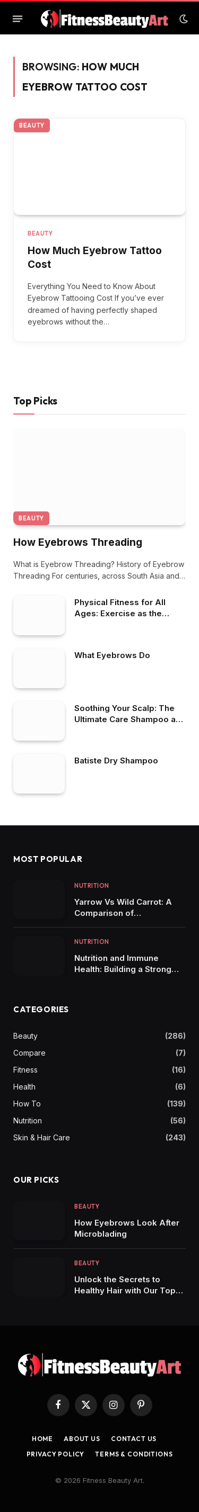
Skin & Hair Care (41, 1137)
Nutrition (27, 1120)
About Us (82, 1439)
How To (27, 1103)
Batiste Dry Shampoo (116, 760)
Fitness (25, 1069)
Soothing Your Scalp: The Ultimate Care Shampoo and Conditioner (130, 719)
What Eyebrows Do (112, 655)
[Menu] (17, 19)
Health (24, 1086)
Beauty (32, 125)
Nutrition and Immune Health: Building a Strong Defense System (122, 969)
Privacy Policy (56, 1454)
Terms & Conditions (133, 1454)
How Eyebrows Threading (77, 542)
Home (42, 1439)
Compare (29, 1052)
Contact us (134, 1439)
